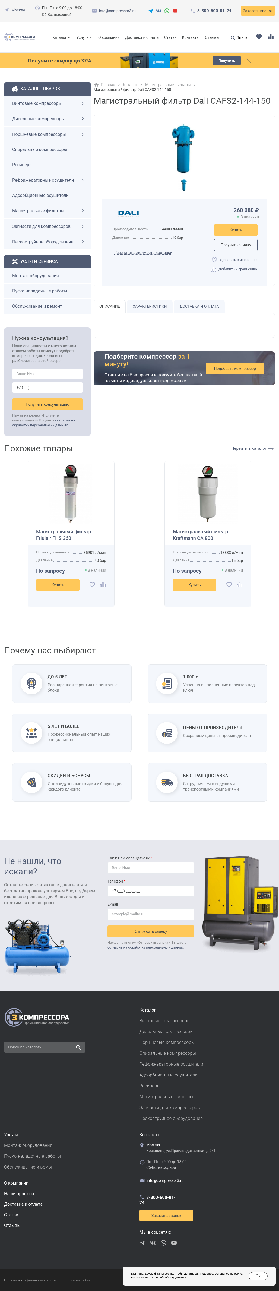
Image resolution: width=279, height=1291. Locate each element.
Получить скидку (236, 245)
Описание (109, 306)
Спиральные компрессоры (39, 149)
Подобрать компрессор (235, 368)
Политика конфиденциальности (30, 1280)
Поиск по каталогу (24, 1047)
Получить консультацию (47, 404)
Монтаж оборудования (35, 275)
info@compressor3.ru (117, 11)
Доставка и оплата (142, 37)
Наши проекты (19, 1193)
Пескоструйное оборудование (48, 241)
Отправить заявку (151, 931)
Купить (236, 230)
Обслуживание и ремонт (37, 306)
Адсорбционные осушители (40, 195)
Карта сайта (80, 1280)
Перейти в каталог (252, 448)
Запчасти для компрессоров (48, 226)
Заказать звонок (258, 11)
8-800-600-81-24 (214, 11)
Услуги (82, 37)
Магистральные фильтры (48, 210)
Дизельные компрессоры (48, 118)
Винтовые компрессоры (48, 103)
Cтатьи (11, 1214)
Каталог (59, 37)
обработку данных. (173, 1277)
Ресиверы (22, 164)
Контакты (190, 37)
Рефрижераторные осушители (48, 180)
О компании (109, 37)
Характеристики (150, 306)
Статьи (170, 37)
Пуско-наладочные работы (39, 291)
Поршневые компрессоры (48, 134)
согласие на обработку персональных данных (145, 947)
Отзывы (212, 37)
